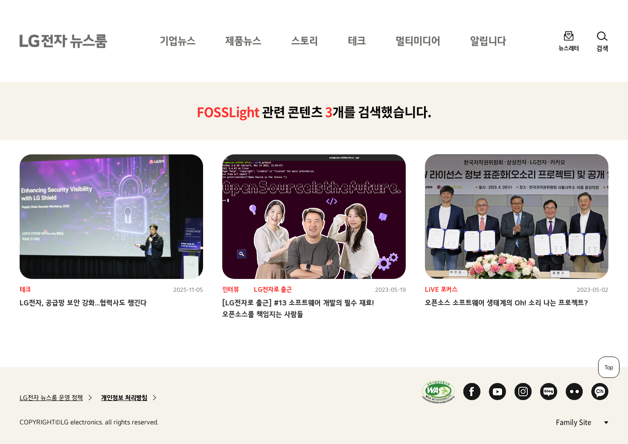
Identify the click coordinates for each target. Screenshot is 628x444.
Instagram (523, 391)
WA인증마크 (438, 391)
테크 (357, 40)
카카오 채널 (599, 391)
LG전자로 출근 (273, 289)
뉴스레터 (568, 48)
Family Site (582, 421)
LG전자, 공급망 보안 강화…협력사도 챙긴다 (83, 302)
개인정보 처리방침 (124, 398)
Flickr (574, 391)
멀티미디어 (417, 40)
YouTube (497, 391)
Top (609, 367)
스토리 (304, 40)
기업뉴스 (177, 40)
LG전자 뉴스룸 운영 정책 (51, 398)
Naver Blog (548, 391)
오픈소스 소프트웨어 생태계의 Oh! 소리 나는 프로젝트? (506, 302)
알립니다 (488, 40)
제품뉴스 (243, 40)
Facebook (471, 391)
